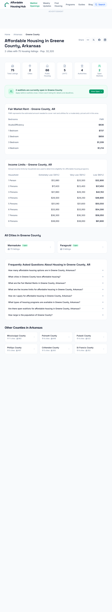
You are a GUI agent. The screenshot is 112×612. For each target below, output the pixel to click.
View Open (96, 91)
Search (100, 4)
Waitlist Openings (35, 4)
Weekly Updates (47, 4)
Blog (90, 4)
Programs (70, 4)
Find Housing (58, 4)
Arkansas (18, 34)
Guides (81, 4)
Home (7, 34)
